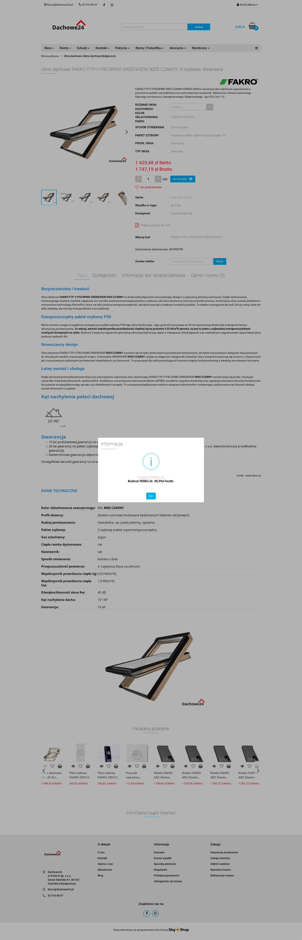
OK (151, 496)
